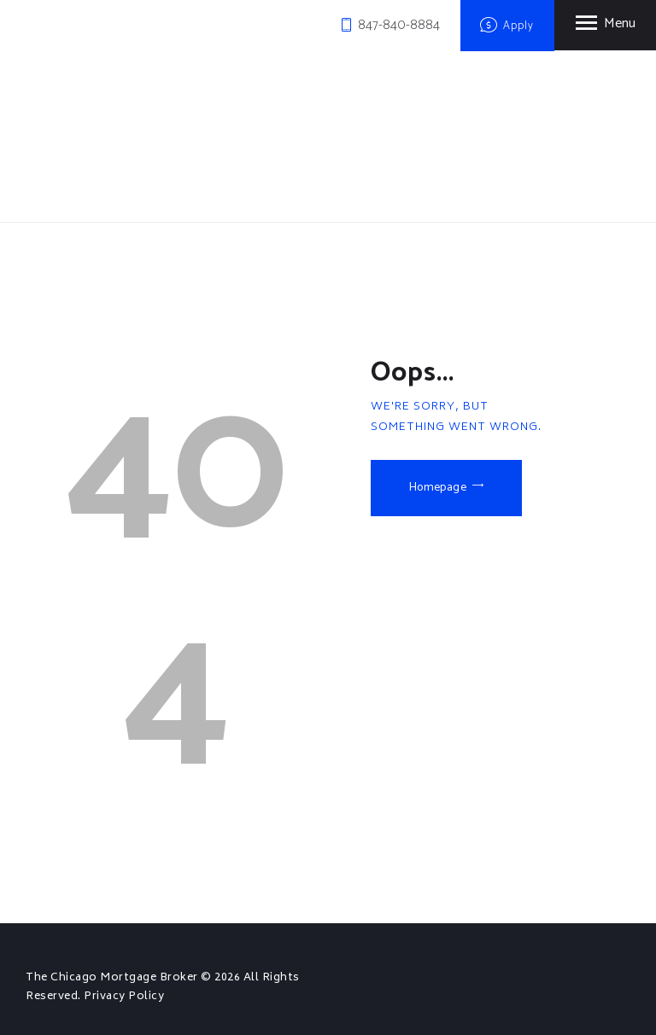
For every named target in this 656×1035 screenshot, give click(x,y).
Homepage (437, 487)
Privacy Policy (124, 996)
